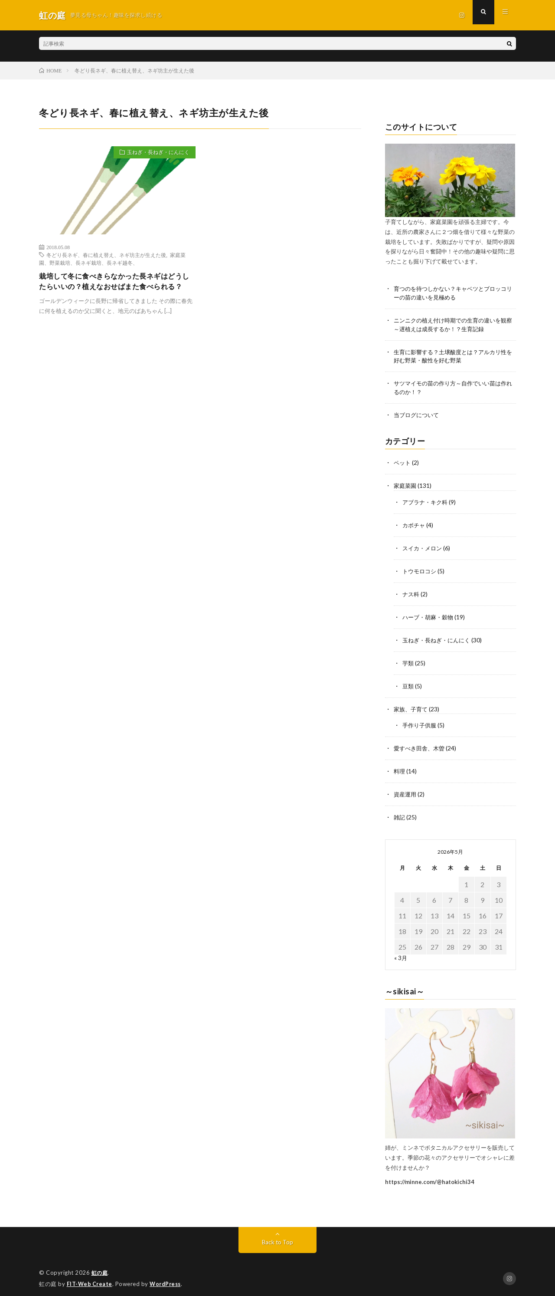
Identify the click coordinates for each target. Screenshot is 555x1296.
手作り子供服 (420, 720)
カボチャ (414, 523)
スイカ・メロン (423, 546)
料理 (400, 765)
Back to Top (277, 1235)
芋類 (408, 659)
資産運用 (406, 788)
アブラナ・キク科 (426, 501)
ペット (403, 462)
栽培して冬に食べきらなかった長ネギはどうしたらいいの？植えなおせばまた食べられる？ (115, 288)
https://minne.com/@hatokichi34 (429, 1174)
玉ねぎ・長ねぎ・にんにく (153, 153)
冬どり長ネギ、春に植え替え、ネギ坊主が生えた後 (106, 254)
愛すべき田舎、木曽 (421, 743)
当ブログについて (418, 415)
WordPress (167, 1276)
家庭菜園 (406, 485)
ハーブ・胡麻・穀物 (429, 614)
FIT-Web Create (90, 1276)
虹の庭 (100, 1265)
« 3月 (401, 950)
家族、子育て (412, 704)
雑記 (400, 810)
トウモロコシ (420, 568)
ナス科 (411, 591)
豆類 (408, 681)
